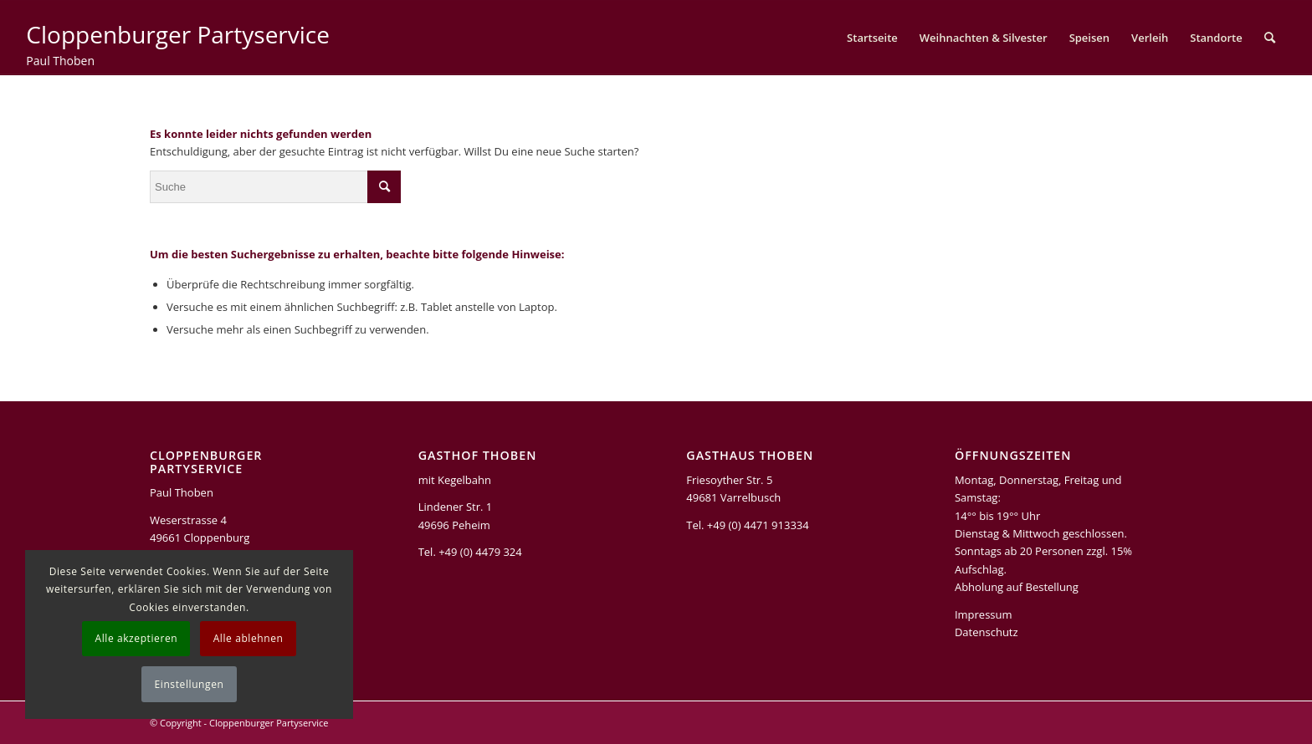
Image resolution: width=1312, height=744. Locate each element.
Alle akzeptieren (136, 638)
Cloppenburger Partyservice (268, 722)
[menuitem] (872, 37)
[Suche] (1269, 37)
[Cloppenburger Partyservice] (178, 51)
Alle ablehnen (248, 638)
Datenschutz (986, 632)
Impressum (983, 614)
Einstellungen (189, 684)
